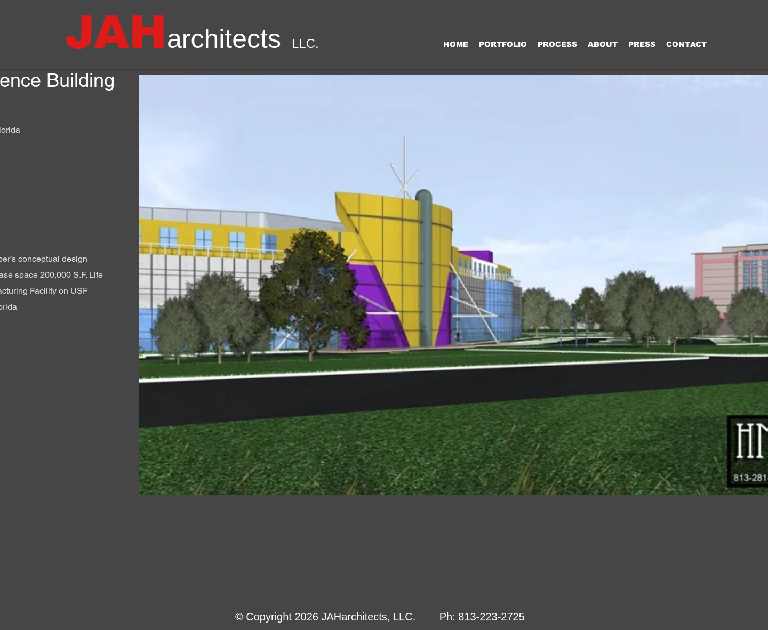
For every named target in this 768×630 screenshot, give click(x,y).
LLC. (305, 43)
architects (224, 39)
